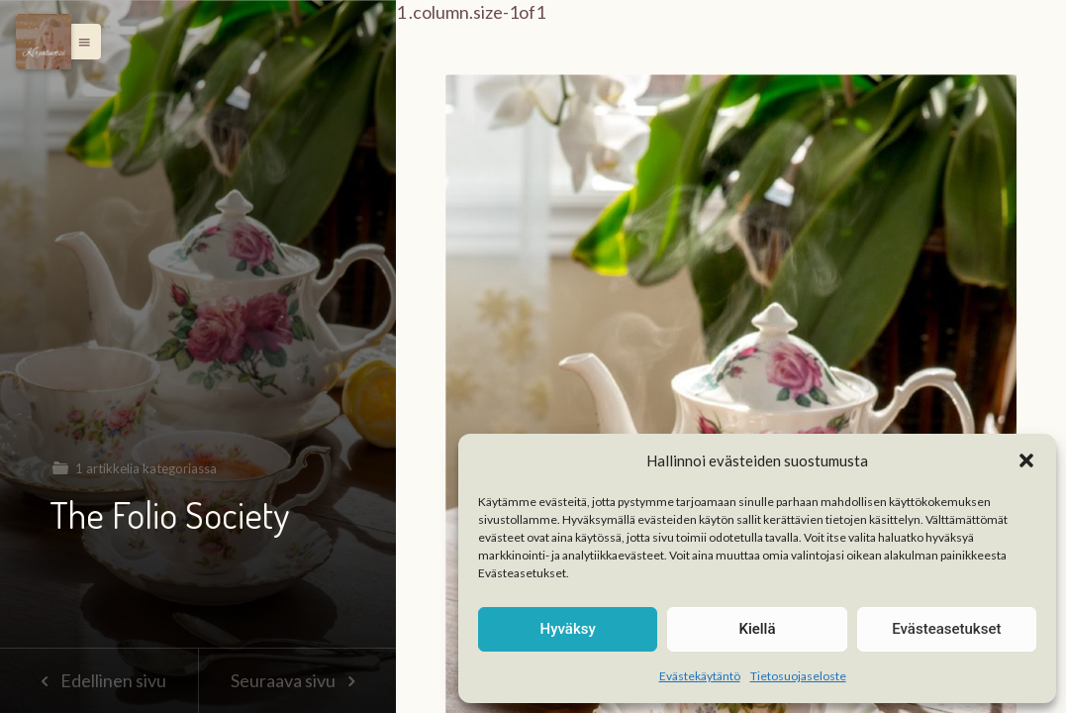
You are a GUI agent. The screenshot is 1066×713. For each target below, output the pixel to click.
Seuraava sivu (297, 680)
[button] (1026, 460)
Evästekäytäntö (699, 675)
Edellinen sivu (98, 680)
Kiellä (756, 629)
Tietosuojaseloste (798, 675)
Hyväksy (568, 629)
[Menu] (43, 41)
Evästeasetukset (946, 629)
